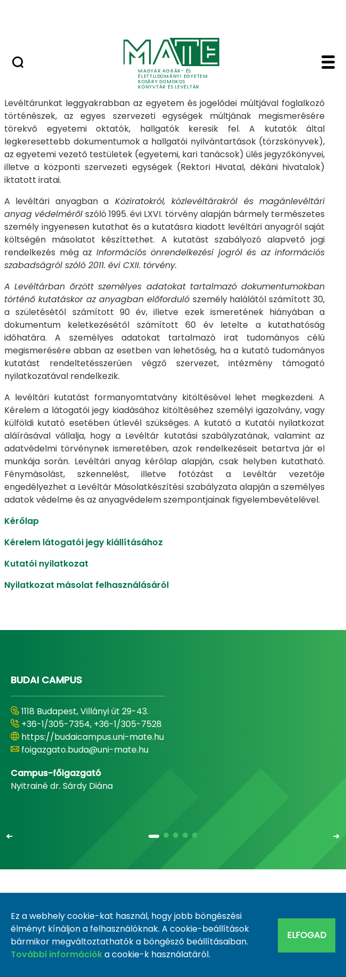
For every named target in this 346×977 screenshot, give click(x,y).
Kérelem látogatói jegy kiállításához (83, 542)
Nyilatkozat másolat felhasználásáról (86, 585)
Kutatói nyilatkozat (46, 564)
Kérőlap (21, 521)
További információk (56, 954)
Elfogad (306, 935)
